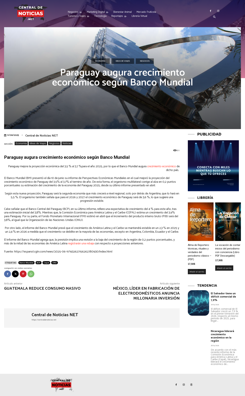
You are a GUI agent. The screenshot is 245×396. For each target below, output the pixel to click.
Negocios (145, 61)
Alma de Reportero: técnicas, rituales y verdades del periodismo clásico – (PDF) (199, 252)
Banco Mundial (26, 262)
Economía (100, 61)
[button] (214, 17)
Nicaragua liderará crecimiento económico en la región (222, 336)
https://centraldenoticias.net (44, 319)
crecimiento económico (161, 166)
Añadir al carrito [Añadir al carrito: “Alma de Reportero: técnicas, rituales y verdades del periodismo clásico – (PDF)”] (197, 271)
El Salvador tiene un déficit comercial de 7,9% (223, 296)
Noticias (66, 143)
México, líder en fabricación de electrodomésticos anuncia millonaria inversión (146, 293)
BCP (38, 262)
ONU (54, 262)
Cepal (46, 262)
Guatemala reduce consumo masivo (42, 288)
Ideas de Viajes (122, 61)
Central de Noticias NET (41, 135)
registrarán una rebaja (81, 243)
